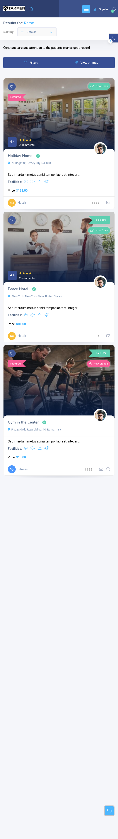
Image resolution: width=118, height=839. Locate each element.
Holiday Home (20, 155)
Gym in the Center (23, 422)
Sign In (101, 9)
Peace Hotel (18, 289)
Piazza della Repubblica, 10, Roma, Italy (34, 429)
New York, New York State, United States (35, 296)
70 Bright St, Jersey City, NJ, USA (29, 163)
